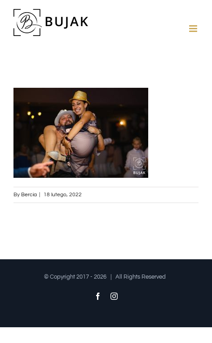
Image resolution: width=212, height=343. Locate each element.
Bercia (29, 195)
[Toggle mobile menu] (194, 28)
